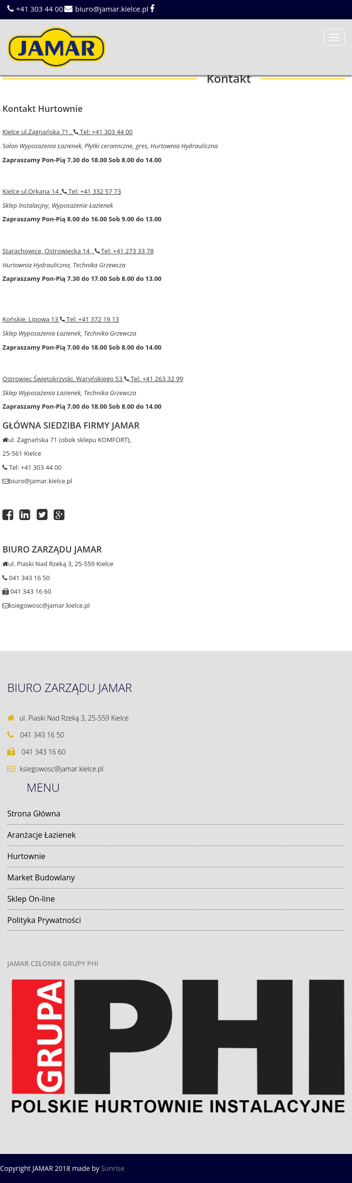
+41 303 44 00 (35, 9)
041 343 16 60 (26, 591)
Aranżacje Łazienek (41, 835)
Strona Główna (33, 813)
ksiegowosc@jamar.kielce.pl (46, 605)
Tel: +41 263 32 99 (153, 378)
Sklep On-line (31, 898)
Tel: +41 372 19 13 (89, 319)
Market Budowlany (41, 877)
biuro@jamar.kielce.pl (106, 9)
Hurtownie (26, 856)
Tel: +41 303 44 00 (102, 131)
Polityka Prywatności (44, 920)
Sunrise (113, 1168)
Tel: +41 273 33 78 (124, 250)
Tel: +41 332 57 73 (91, 191)
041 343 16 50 (26, 577)
